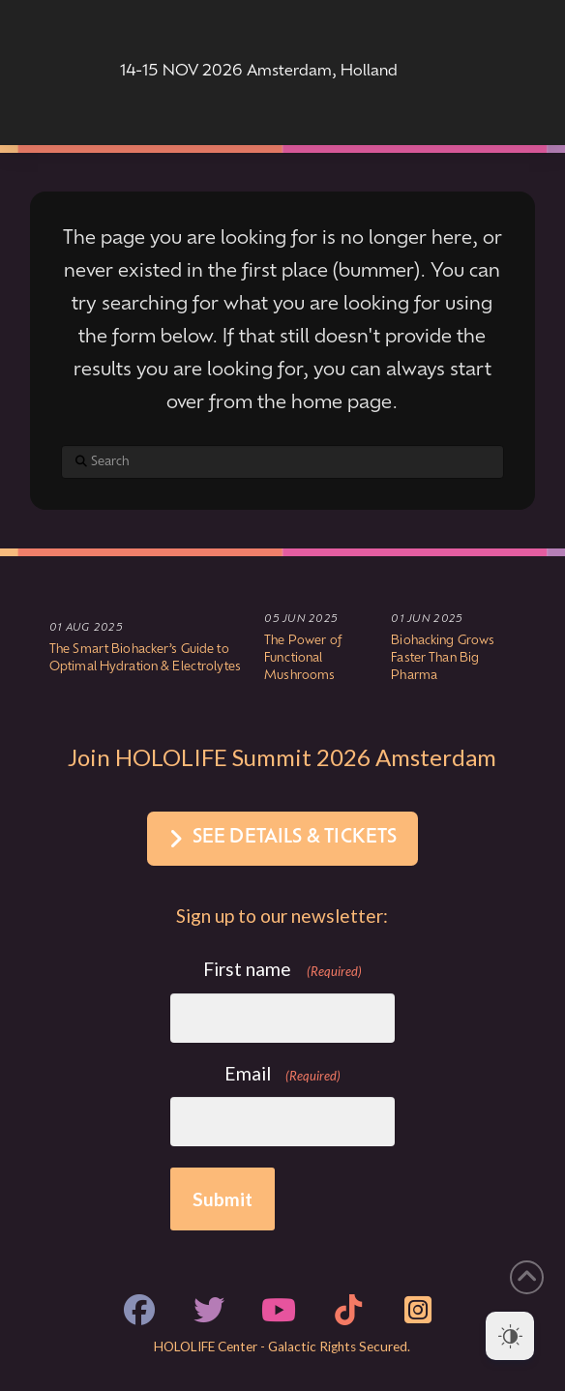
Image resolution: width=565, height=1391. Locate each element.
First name (282, 970)
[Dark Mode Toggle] (510, 1336)
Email (283, 1074)
